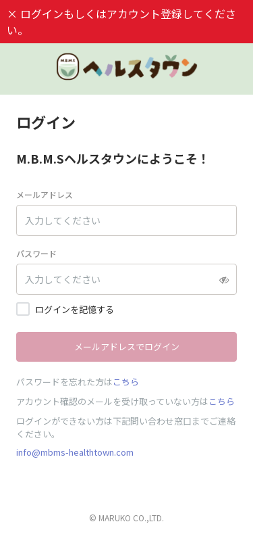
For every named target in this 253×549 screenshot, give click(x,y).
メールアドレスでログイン (126, 346)
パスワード (36, 253)
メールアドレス (44, 194)
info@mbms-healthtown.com (75, 452)
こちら (126, 381)
